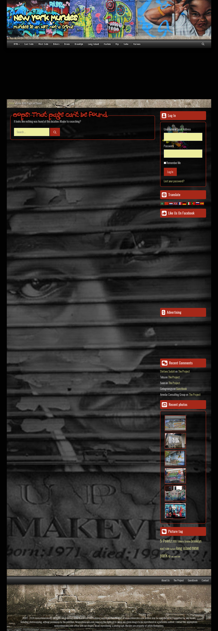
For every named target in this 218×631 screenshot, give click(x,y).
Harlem (107, 44)
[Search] (55, 132)
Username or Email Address (177, 129)
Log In (170, 172)
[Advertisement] (109, 74)
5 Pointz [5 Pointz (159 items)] (166, 541)
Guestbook (181, 389)
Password (169, 146)
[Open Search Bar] (203, 44)
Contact (205, 580)
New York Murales (45, 19)
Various (137, 44)
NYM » (17, 44)
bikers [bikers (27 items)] (181, 541)
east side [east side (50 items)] (164, 548)
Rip (117, 44)
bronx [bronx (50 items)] (187, 541)
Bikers (56, 44)
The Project (184, 371)
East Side (29, 44)
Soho (125, 44)
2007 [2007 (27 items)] (175, 541)
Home (11, 103)
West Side (43, 44)
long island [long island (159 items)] (183, 548)
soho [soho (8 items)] (172, 556)
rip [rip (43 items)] (169, 556)
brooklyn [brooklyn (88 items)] (196, 541)
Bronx (67, 44)
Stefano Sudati (167, 371)
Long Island (93, 44)
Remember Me (174, 163)
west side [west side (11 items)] (177, 556)
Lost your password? (174, 181)
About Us (165, 580)
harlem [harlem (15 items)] (173, 549)
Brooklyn (79, 44)
